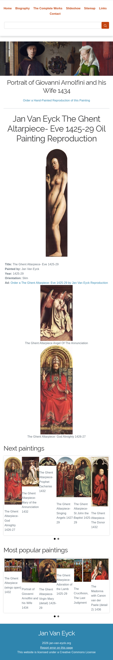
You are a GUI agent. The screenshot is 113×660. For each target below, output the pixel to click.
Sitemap (89, 8)
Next (104, 495)
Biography (22, 8)
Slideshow (73, 8)
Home (8, 8)
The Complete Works (47, 8)
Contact (55, 13)
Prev (9, 495)
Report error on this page (56, 647)
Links (103, 8)
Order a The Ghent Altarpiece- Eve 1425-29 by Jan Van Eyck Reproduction (59, 282)
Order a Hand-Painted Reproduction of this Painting (56, 100)
